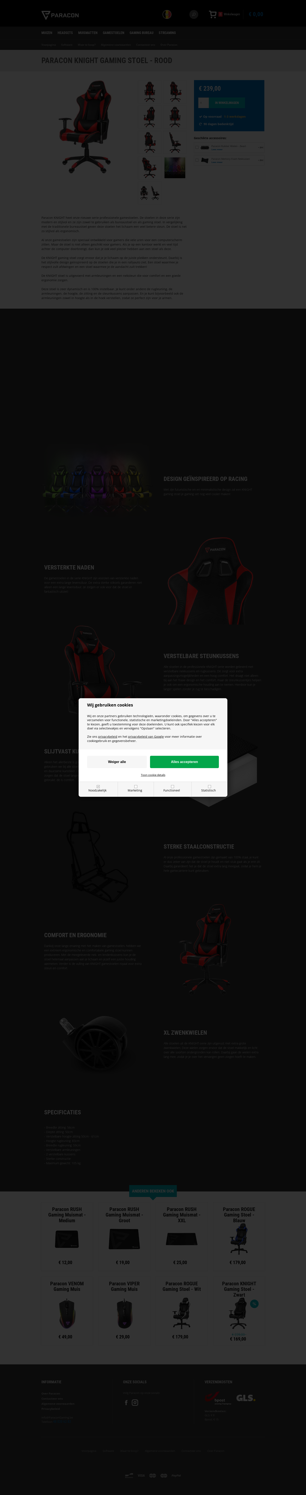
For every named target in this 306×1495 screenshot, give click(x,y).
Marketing (135, 790)
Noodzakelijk (97, 790)
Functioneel (171, 790)
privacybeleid (107, 737)
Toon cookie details (153, 774)
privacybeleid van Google (146, 737)
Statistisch (208, 790)
